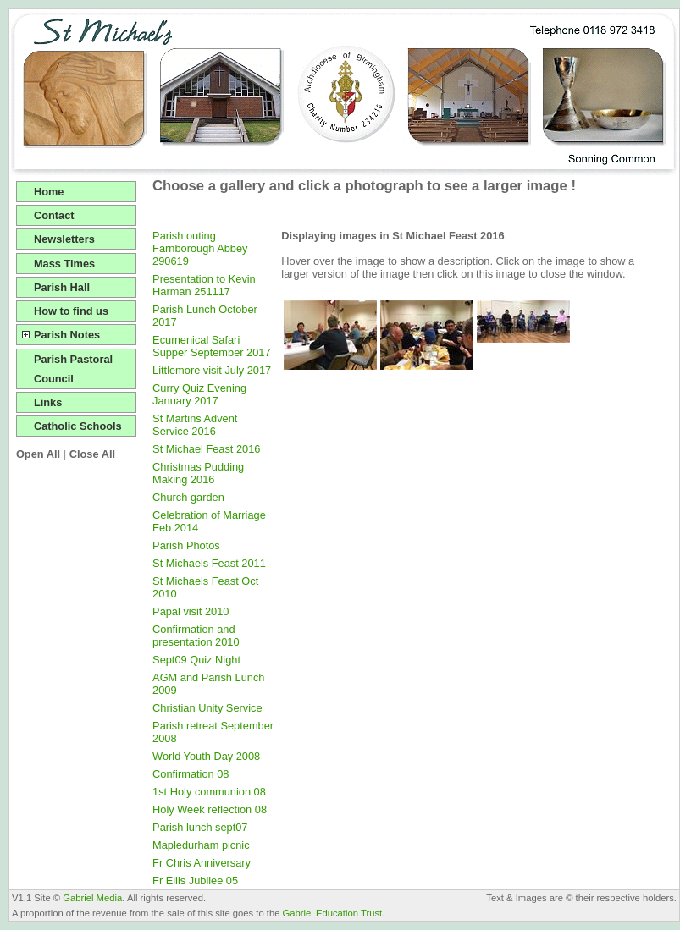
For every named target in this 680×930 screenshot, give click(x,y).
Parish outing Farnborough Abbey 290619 (199, 248)
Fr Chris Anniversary (201, 862)
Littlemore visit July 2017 (211, 370)
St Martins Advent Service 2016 (194, 424)
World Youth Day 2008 (206, 756)
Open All (38, 454)
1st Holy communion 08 (209, 791)
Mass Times (64, 263)
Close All (92, 454)
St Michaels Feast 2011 (209, 563)
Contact (54, 215)
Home (49, 191)
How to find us (71, 311)
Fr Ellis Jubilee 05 (195, 880)
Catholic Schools (78, 426)
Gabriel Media (92, 898)
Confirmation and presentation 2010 (195, 635)
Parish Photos (186, 545)
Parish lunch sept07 (199, 827)
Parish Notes (67, 334)
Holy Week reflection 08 (209, 809)
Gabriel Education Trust (333, 913)
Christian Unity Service (207, 708)
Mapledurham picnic (201, 845)
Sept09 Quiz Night (196, 659)
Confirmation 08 (190, 774)
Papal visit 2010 (190, 611)
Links (48, 402)
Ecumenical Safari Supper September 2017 (211, 346)
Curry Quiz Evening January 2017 (199, 394)
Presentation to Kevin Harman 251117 (204, 285)
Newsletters (64, 239)
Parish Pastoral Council (73, 369)
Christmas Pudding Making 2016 (198, 473)
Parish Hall (62, 287)
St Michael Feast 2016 (206, 449)
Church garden (188, 497)
